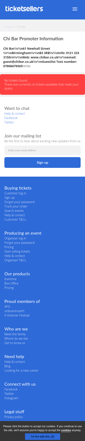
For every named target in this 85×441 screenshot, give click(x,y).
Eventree (10, 279)
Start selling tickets (17, 251)
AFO (7, 306)
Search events (14, 211)
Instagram (11, 398)
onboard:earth (14, 311)
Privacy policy (13, 417)
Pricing (9, 247)
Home (8, 26)
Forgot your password (19, 202)
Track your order (15, 206)
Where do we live (16, 338)
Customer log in (15, 193)
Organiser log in (15, 238)
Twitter (9, 122)
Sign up (9, 197)
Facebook (11, 118)
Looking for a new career (21, 370)
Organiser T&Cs (15, 260)
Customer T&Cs (15, 219)
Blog (7, 366)
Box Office (11, 283)
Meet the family (15, 334)
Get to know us (14, 343)
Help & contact (14, 113)
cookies (66, 430)
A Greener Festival (16, 315)
